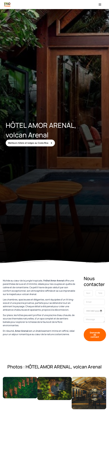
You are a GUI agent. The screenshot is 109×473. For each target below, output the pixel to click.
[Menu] (100, 4)
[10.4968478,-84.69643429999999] (54, 447)
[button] (6, 393)
